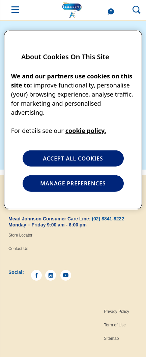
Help (113, 11)
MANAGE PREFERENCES (73, 183)
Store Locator (20, 235)
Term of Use (115, 325)
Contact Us (18, 248)
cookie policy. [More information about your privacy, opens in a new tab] (85, 131)
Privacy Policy (116, 311)
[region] (73, 119)
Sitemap (111, 338)
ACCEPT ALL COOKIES (73, 158)
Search (131, 9)
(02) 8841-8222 (108, 218)
